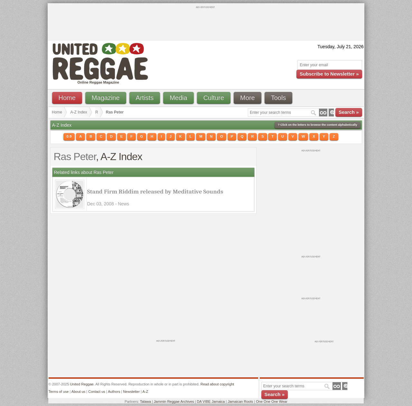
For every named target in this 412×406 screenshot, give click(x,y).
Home (67, 97)
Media (178, 97)
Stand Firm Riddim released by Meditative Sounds (155, 191)
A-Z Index (78, 112)
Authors (114, 391)
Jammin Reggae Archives (174, 401)
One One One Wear (271, 401)
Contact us (96, 391)
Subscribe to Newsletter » (329, 74)
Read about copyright (217, 384)
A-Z (145, 391)
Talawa (145, 401)
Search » (349, 112)
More (247, 97)
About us (78, 391)
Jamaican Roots (240, 401)
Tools (278, 97)
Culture (213, 97)
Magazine (106, 97)
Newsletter (131, 391)
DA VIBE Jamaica (211, 401)
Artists (145, 97)
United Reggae (81, 384)
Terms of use (59, 391)
